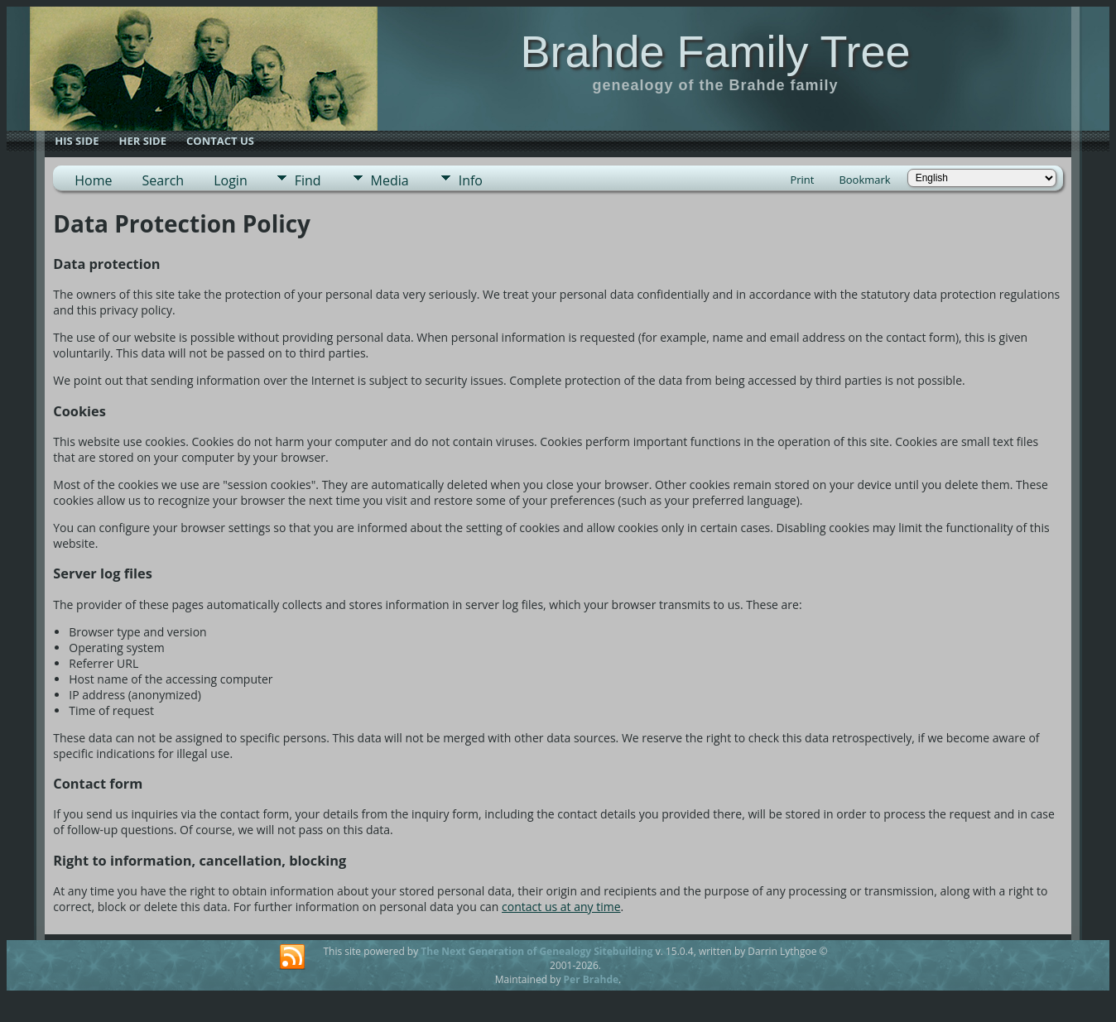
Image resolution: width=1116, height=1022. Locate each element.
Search (163, 180)
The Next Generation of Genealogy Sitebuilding (536, 951)
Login (231, 180)
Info (471, 180)
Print (802, 179)
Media (390, 180)
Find (308, 180)
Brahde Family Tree (715, 51)
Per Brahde (591, 979)
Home (93, 180)
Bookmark (864, 179)
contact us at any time (561, 906)
